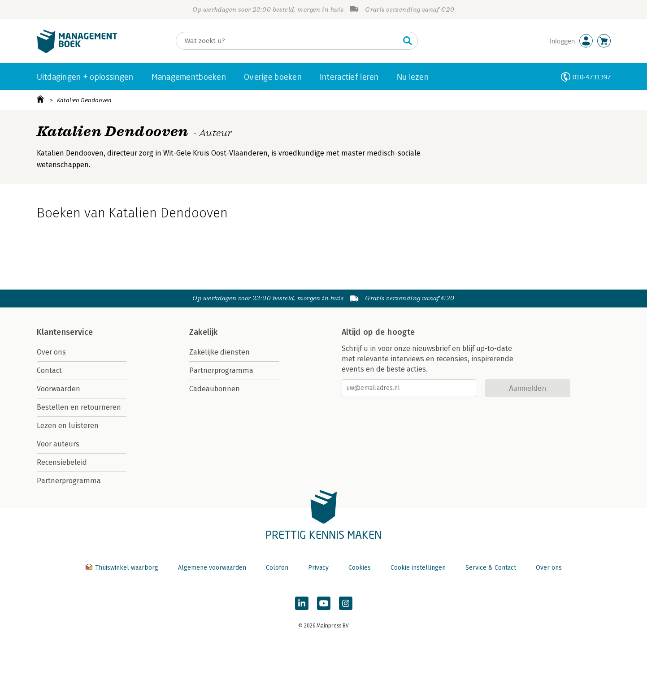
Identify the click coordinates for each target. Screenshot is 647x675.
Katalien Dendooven (84, 100)
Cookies (359, 567)
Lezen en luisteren (68, 425)
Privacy (318, 567)
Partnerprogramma (69, 480)
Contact (49, 370)
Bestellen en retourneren (79, 407)
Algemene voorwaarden (212, 567)
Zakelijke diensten (219, 352)
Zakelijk (203, 332)
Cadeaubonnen (214, 389)
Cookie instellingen (418, 567)
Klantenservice (65, 332)
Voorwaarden (58, 389)
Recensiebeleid (62, 462)
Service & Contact (490, 567)
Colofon (277, 567)
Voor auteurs (58, 444)
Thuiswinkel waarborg (123, 567)
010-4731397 (592, 77)
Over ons (51, 352)
